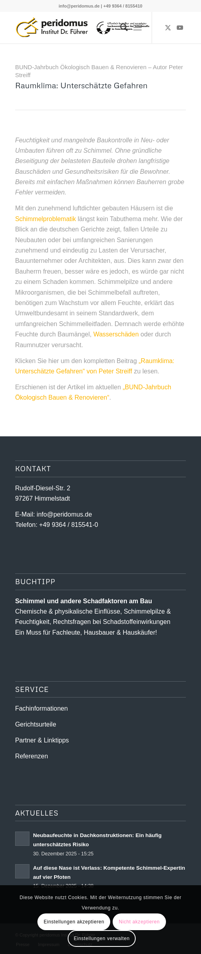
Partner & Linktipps (42, 740)
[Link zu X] (168, 27)
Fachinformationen (41, 708)
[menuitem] (120, 27)
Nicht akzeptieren (139, 922)
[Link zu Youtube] (180, 27)
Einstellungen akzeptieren (74, 922)
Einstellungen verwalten (102, 938)
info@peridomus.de (79, 6)
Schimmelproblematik (45, 219)
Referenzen (31, 756)
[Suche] (120, 27)
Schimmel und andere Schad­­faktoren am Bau (83, 601)
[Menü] (137, 27)
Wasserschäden (116, 334)
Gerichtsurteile (35, 724)
